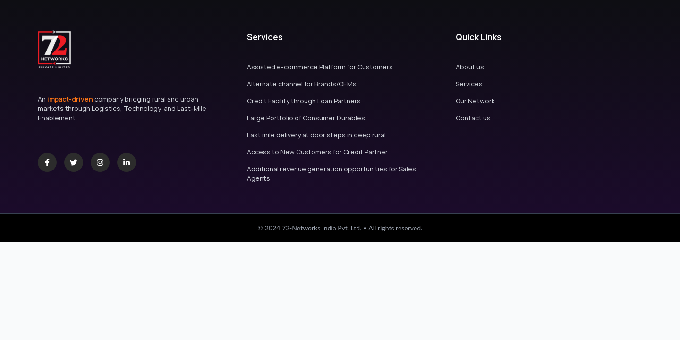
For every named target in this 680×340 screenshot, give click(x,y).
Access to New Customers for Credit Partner (317, 151)
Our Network (475, 100)
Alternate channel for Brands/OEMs (302, 83)
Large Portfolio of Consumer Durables (306, 117)
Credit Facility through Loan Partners (304, 100)
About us (470, 66)
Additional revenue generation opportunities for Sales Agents (331, 173)
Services (469, 83)
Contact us (473, 117)
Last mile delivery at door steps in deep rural (316, 134)
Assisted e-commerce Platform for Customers (320, 66)
